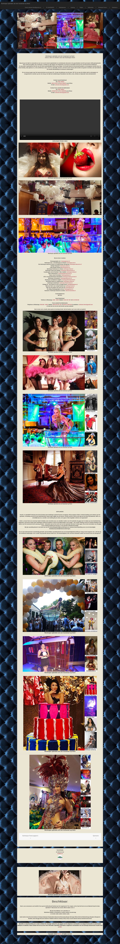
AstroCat (59, 934)
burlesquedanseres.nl (66, 278)
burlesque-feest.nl (68, 269)
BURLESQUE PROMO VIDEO (60, 120)
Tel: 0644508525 (50, 7)
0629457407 (55, 91)
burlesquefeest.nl (66, 275)
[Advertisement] (60, 940)
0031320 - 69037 (44, 304)
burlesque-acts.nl (69, 286)
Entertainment (62, 7)
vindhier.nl (60, 853)
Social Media (60, 850)
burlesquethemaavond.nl (68, 279)
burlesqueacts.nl (65, 267)
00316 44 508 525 (67, 304)
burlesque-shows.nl (69, 281)
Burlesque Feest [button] (102, 7)
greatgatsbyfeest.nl (72, 284)
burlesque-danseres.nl (76, 264)
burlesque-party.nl (64, 265)
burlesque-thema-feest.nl (66, 282)
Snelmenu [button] (115, 7)
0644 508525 (63, 83)
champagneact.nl (65, 261)
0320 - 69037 (56, 300)
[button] (30, 836)
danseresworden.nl (71, 290)
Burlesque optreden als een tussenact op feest (15, 3)
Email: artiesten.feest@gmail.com (33, 7)
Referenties (90, 7)
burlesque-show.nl (71, 272)
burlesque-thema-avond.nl (70, 276)
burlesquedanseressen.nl (65, 273)
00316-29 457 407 (57, 304)
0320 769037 (61, 81)
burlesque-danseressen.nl (68, 270)
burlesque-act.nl (71, 262)
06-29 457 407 (67, 300)
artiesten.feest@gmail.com (62, 84)
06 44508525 (63, 91)
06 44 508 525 (75, 300)
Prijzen (81, 7)
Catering (73, 7)
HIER (60, 927)
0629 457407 (55, 83)
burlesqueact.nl (70, 287)
